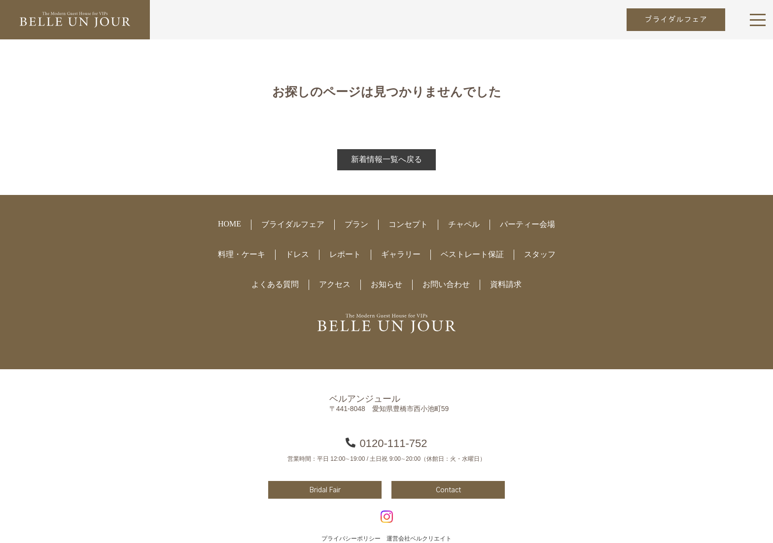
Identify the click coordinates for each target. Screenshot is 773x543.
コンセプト (408, 224)
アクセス (335, 284)
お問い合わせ (446, 284)
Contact (448, 490)
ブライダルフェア (675, 20)
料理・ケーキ (241, 254)
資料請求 (506, 284)
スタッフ (540, 254)
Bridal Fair (325, 490)
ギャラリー (401, 254)
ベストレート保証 (472, 254)
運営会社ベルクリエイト (419, 538)
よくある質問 (275, 284)
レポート (345, 254)
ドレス (297, 254)
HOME (229, 224)
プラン (356, 224)
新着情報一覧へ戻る (386, 159)
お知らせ (386, 284)
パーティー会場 (527, 224)
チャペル (464, 224)
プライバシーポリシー (351, 538)
